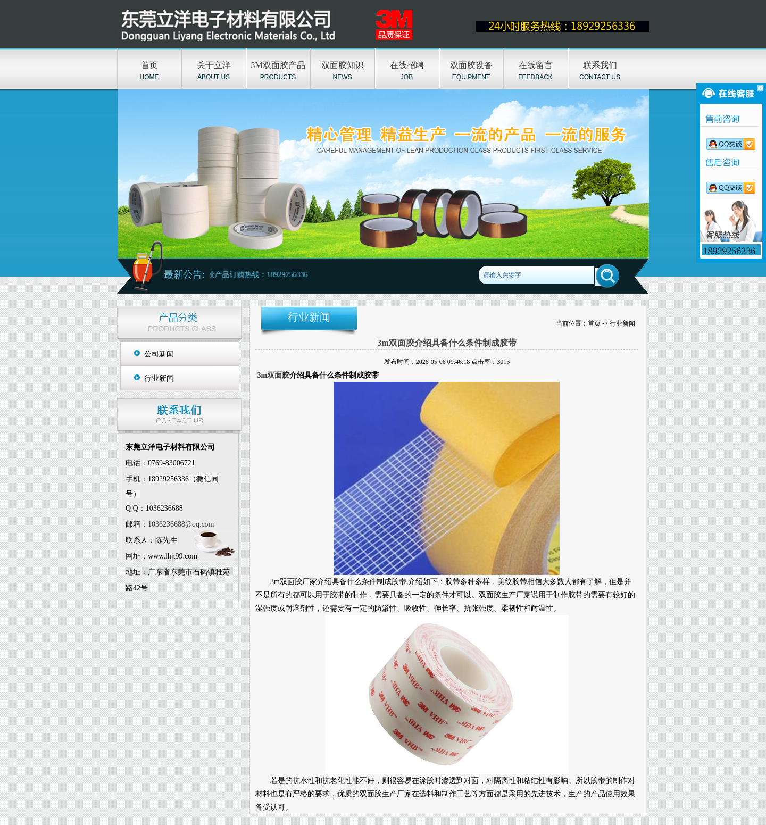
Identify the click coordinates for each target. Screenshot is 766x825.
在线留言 (536, 65)
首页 (149, 65)
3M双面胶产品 (278, 65)
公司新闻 (159, 354)
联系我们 (600, 65)
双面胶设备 (471, 65)
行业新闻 (159, 378)
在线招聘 (407, 65)
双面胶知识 (342, 65)
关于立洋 (214, 65)
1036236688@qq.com (181, 524)
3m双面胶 (273, 375)
